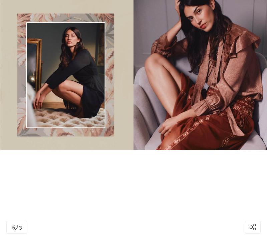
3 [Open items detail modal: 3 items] (17, 228)
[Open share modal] (252, 227)
